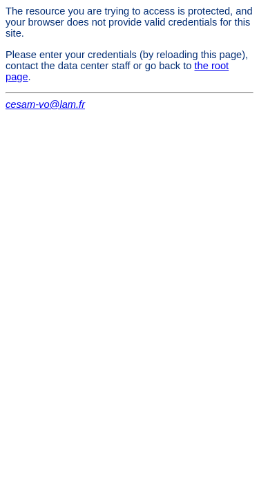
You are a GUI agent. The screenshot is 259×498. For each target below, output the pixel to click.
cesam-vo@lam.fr (45, 104)
